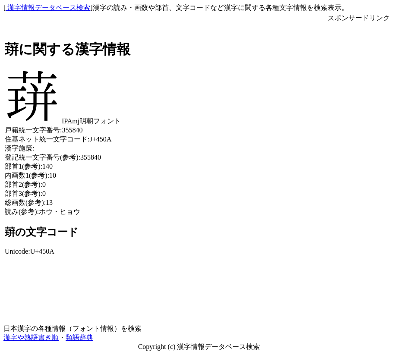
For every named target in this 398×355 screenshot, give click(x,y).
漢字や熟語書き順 (31, 337)
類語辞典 (79, 337)
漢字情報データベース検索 (48, 7)
